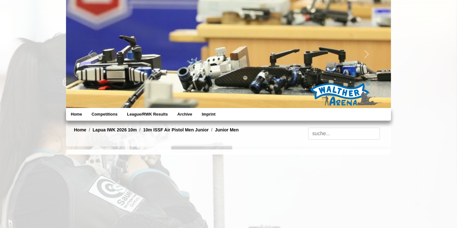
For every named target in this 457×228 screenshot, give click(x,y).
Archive (184, 114)
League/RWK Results (147, 114)
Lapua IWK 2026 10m (115, 129)
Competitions (105, 114)
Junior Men (227, 129)
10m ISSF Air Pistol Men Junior (176, 129)
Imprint (208, 114)
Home (76, 114)
